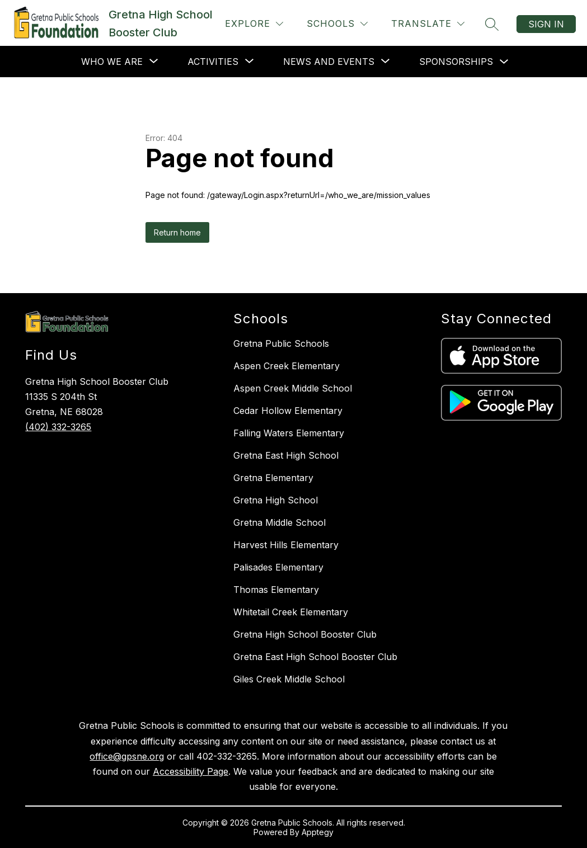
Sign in (546, 24)
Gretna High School (275, 500)
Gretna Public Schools (281, 343)
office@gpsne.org (127, 756)
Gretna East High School (286, 455)
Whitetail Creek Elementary (290, 612)
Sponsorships (456, 61)
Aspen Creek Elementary (286, 365)
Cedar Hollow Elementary (287, 410)
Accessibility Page (190, 771)
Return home (177, 232)
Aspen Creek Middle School (292, 388)
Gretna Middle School (279, 522)
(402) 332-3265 (58, 426)
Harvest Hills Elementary (286, 544)
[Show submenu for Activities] (212, 61)
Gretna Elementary (273, 477)
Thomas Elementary (276, 589)
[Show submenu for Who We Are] (112, 61)
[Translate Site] (427, 24)
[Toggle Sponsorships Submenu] (504, 61)
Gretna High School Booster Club (305, 634)
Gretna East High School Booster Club (315, 656)
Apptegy (318, 832)
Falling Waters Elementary (288, 433)
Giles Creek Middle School (289, 679)
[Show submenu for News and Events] (328, 61)
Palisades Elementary (278, 567)
